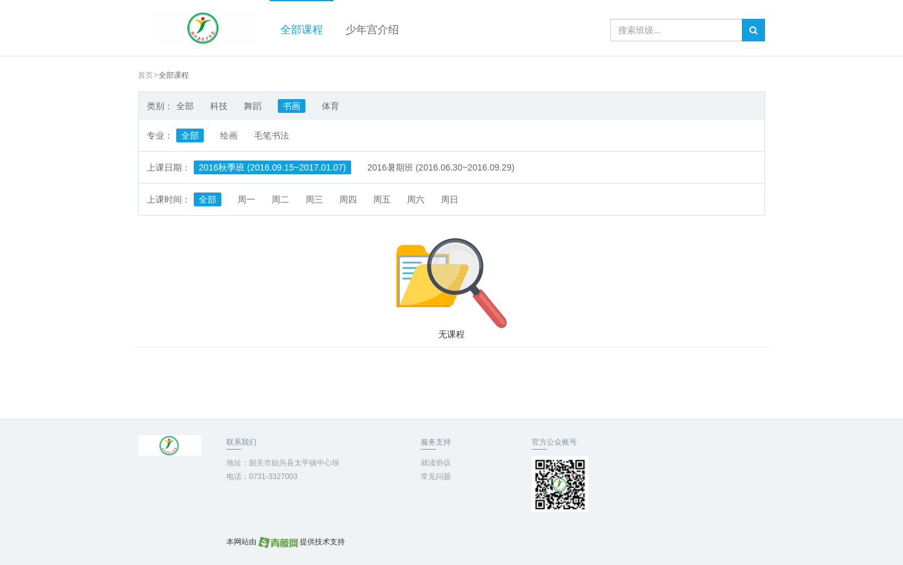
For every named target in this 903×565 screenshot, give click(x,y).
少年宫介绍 (372, 30)
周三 (314, 199)
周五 (382, 199)
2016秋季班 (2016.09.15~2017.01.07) (272, 167)
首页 (145, 75)
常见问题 (436, 476)
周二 (280, 199)
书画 (291, 106)
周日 (449, 199)
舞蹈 (252, 106)
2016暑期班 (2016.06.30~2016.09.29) (441, 167)
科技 (219, 106)
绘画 (229, 135)
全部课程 (301, 30)
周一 (246, 199)
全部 (185, 106)
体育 (330, 106)
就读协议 (436, 462)
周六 (416, 199)
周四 (348, 199)
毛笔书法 (271, 135)
